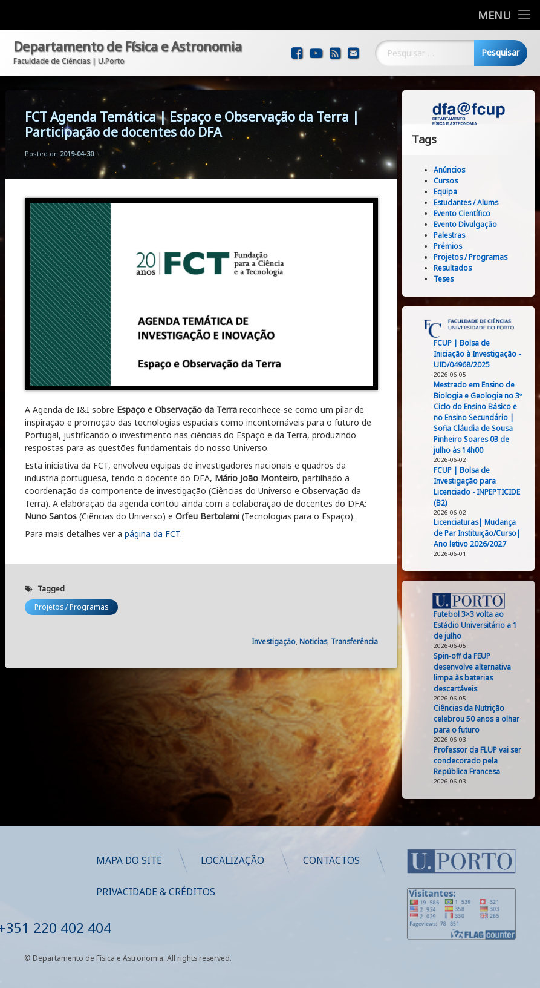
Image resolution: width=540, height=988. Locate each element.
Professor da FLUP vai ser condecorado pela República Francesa (481, 761)
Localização (362, 860)
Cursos (449, 181)
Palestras (453, 235)
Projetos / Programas (71, 592)
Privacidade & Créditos (285, 892)
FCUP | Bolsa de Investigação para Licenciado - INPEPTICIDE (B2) (480, 486)
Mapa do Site (259, 860)
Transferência (354, 627)
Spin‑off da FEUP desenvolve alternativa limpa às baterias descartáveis (476, 672)
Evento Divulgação (469, 224)
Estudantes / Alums (469, 202)
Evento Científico (465, 213)
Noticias (313, 627)
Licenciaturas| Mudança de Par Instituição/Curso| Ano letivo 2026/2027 (480, 533)
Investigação (274, 627)
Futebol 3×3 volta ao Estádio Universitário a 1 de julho (479, 625)
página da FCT (152, 519)
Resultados (456, 268)
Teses (447, 279)
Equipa (449, 191)
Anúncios (453, 170)
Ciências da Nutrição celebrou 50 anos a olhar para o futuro (480, 719)
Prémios (451, 246)
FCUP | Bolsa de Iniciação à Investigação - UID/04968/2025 (480, 354)
